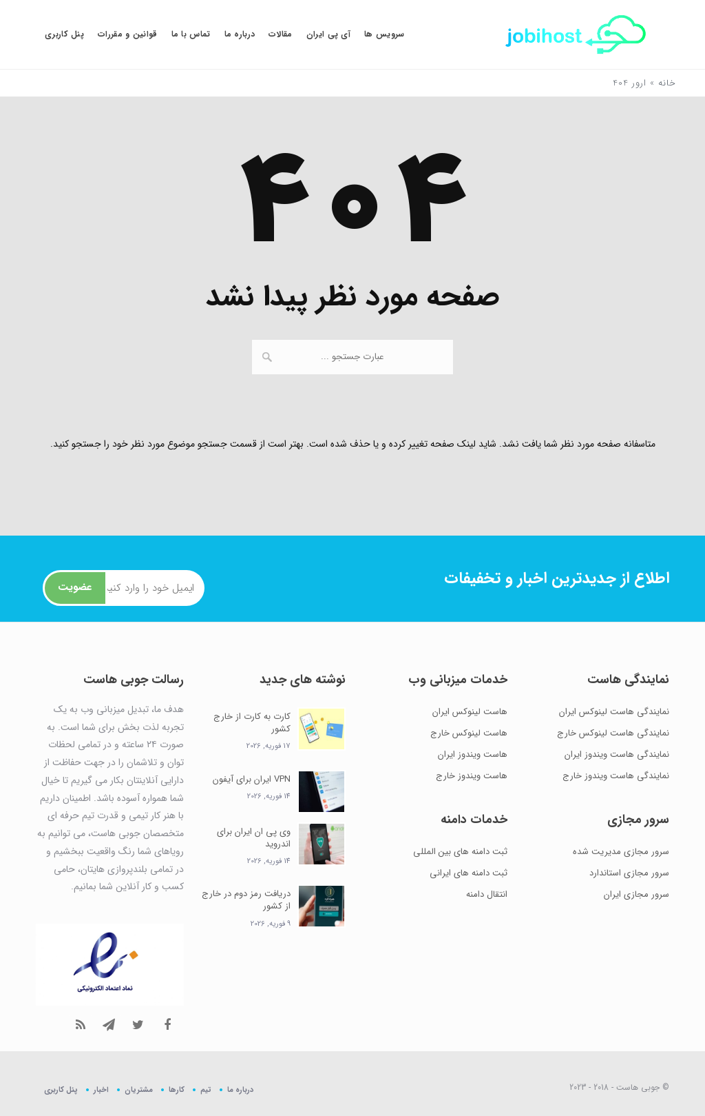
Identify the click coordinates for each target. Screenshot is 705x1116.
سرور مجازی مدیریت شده (621, 851)
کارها (177, 1089)
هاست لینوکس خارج (468, 733)
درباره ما (239, 34)
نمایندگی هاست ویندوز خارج (615, 776)
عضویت (75, 587)
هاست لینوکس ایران (469, 711)
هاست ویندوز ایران (472, 754)
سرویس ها (384, 34)
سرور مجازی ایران (636, 894)
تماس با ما (191, 34)
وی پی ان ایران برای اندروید (254, 837)
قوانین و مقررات (128, 34)
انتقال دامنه (486, 894)
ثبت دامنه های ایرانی (468, 873)
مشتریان (139, 1089)
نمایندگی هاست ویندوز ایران (617, 754)
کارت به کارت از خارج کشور (252, 722)
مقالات (281, 34)
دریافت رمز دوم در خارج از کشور (246, 899)
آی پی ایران (328, 34)
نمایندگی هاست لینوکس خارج (613, 733)
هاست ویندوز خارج (471, 776)
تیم (205, 1089)
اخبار (101, 1089)
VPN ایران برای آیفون (252, 779)
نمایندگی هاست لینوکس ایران (614, 711)
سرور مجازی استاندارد (629, 873)
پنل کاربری (64, 34)
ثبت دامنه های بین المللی (460, 851)
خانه (667, 83)
